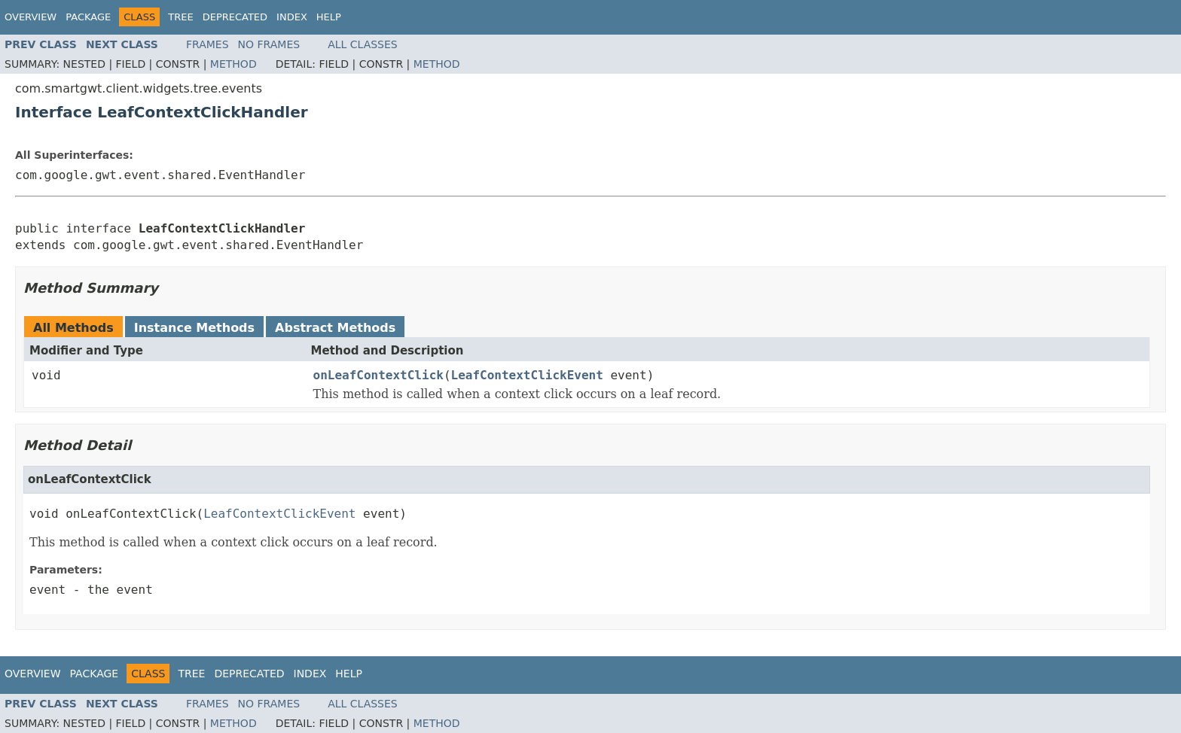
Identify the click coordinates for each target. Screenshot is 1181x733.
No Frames (269, 44)
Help (328, 17)
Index (291, 17)
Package (88, 17)
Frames (207, 44)
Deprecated (235, 17)
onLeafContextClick (378, 375)
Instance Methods (194, 328)
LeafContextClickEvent (527, 375)
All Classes (363, 44)
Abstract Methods (335, 328)
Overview (30, 17)
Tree (180, 17)
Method (233, 64)
